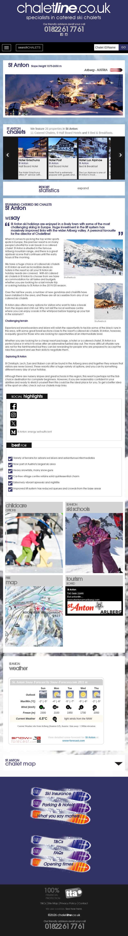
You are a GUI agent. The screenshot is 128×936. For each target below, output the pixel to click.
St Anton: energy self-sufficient (31, 431)
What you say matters (58, 816)
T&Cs (58, 841)
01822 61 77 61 (64, 29)
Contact (83, 903)
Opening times (58, 864)
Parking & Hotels (58, 804)
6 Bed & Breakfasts (100, 132)
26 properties (53, 128)
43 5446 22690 (76, 593)
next (120, 155)
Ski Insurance (58, 793)
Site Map (53, 903)
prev (7, 155)
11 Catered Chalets (42, 132)
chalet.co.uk (69, 915)
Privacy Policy (68, 903)
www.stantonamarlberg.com (83, 599)
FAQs (58, 853)
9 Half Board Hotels (69, 132)
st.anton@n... (76, 596)
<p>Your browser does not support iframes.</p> (56, 705)
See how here (74, 908)
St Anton (90, 737)
